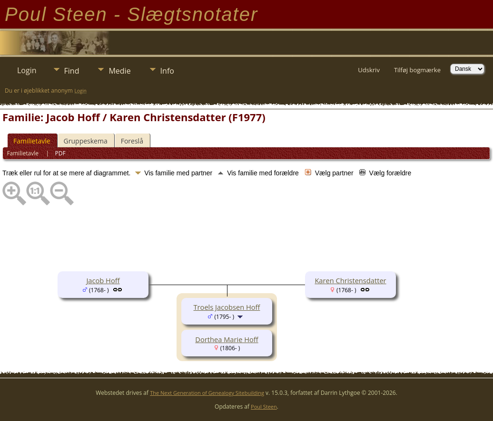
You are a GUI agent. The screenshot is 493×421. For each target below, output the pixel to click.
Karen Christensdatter (350, 280)
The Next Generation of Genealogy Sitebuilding (207, 392)
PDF (60, 153)
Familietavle (31, 140)
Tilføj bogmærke (417, 70)
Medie (119, 71)
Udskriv (369, 70)
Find (71, 71)
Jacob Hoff (102, 280)
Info (167, 71)
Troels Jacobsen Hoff (227, 307)
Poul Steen (264, 406)
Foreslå (132, 140)
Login (27, 70)
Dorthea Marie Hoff (226, 339)
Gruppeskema (86, 140)
